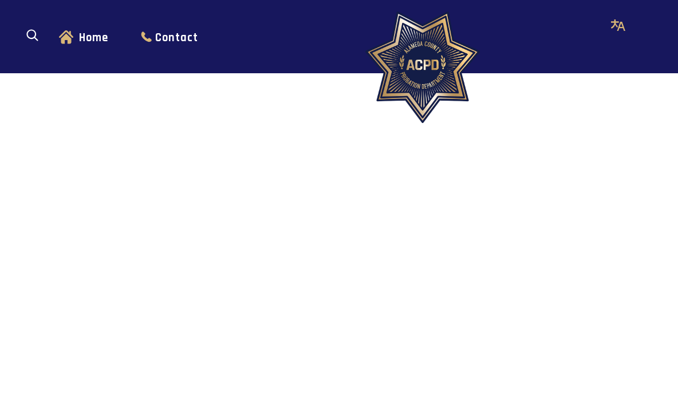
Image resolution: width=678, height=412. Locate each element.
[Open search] (32, 35)
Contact (176, 37)
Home (93, 37)
